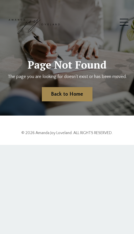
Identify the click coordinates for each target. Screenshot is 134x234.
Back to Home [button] (67, 94)
